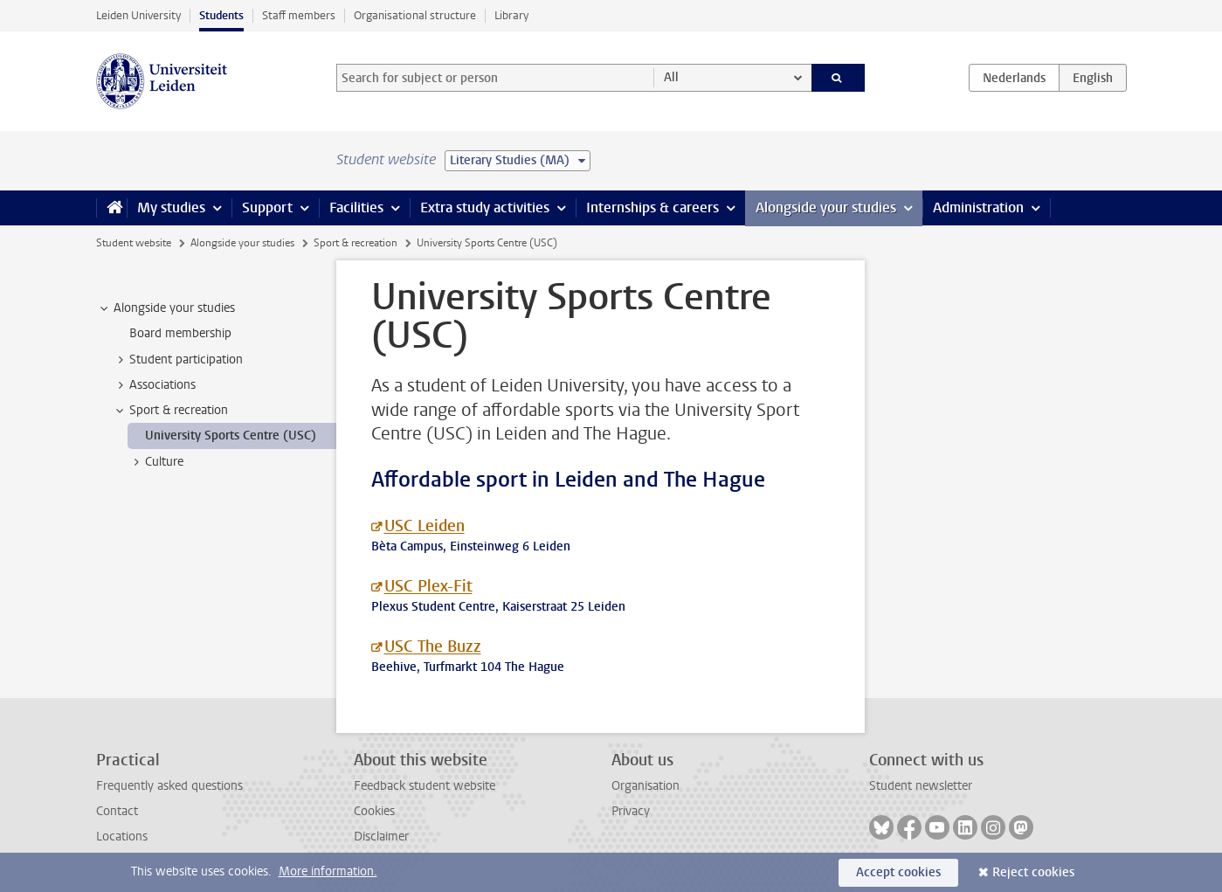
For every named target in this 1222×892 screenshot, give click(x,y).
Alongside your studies (826, 207)
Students (221, 15)
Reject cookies (1033, 872)
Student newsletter (920, 786)
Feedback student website (424, 786)
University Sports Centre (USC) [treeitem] (230, 435)
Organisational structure (415, 15)
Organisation (645, 786)
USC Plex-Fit (428, 586)
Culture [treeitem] (155, 462)
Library (511, 15)
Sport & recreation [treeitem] (170, 410)
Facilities (356, 207)
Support (267, 207)
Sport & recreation (355, 243)
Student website (133, 243)
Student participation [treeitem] (178, 360)
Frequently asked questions (169, 786)
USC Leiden (424, 525)
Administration (978, 207)
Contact (117, 811)
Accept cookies (898, 872)
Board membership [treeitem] (180, 333)
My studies (171, 207)
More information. (328, 871)
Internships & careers (652, 207)
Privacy (630, 811)
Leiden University (138, 15)
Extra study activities (484, 207)
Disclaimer (381, 836)
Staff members (298, 15)
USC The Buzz (432, 646)
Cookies (374, 811)
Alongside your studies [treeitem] (166, 308)
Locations (122, 836)
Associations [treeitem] (154, 385)
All (671, 77)
